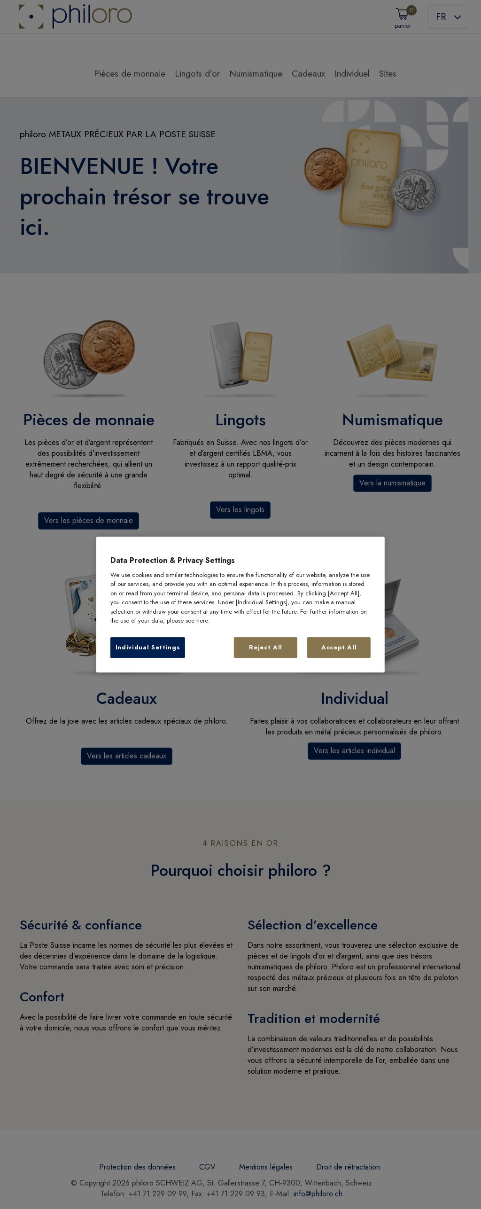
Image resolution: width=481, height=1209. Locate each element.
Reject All (265, 647)
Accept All (339, 647)
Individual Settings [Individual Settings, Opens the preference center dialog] (148, 647)
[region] (240, 605)
